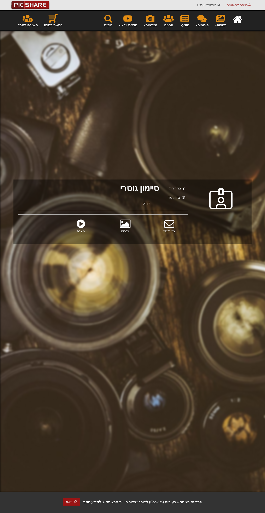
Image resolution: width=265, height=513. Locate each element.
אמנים (168, 20)
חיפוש (108, 20)
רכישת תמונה (53, 20)
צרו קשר (176, 197)
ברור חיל (176, 188)
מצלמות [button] (150, 20)
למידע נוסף (92, 502)
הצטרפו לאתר (28, 20)
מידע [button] (184, 20)
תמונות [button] (220, 20)
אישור (71, 501)
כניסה (239, 5)
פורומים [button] (201, 20)
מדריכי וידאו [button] (127, 20)
